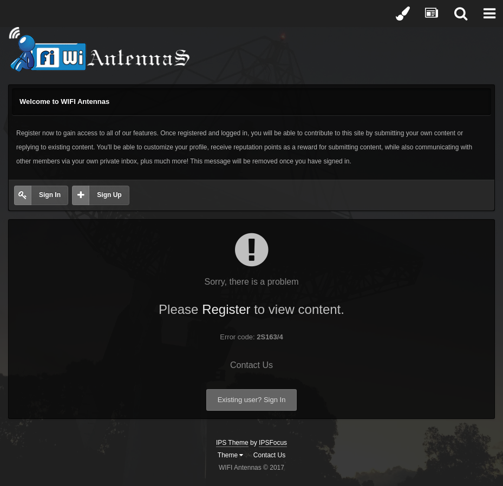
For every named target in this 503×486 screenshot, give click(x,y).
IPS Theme (232, 442)
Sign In (50, 195)
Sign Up (109, 195)
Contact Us (251, 365)
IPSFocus (273, 442)
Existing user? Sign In (252, 400)
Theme (231, 455)
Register (226, 309)
